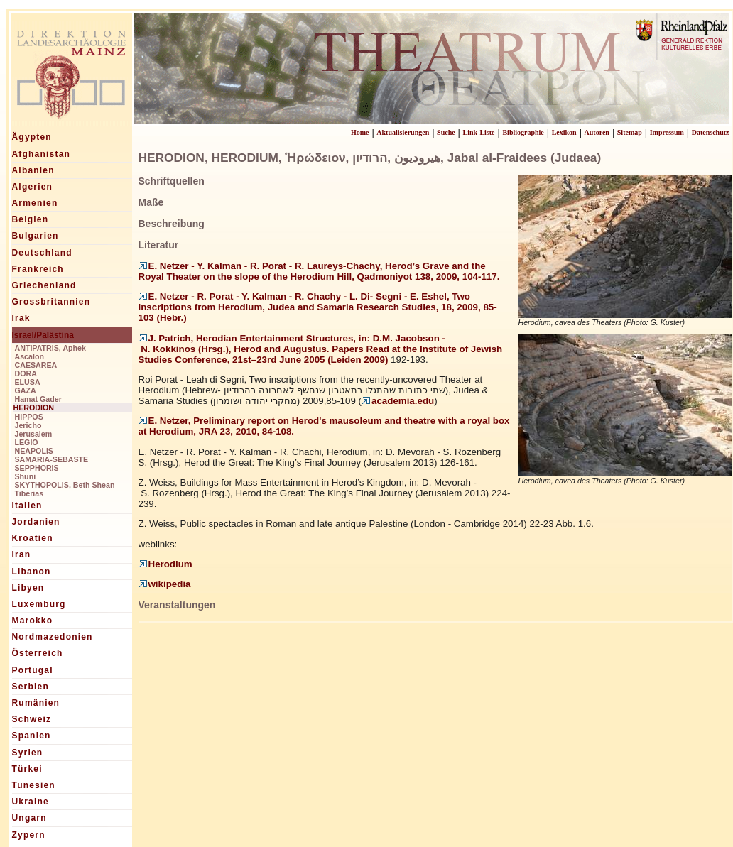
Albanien (33, 170)
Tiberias (29, 493)
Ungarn (29, 818)
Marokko (32, 620)
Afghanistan (41, 154)
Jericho (28, 425)
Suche (446, 132)
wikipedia (165, 584)
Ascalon (29, 356)
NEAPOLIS (34, 451)
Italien (27, 505)
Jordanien (36, 522)
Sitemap (629, 132)
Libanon (31, 571)
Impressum (667, 132)
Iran (21, 554)
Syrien (27, 753)
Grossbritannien (51, 302)
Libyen (28, 588)
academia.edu (398, 400)
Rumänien (36, 703)
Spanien (31, 736)
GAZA (25, 390)
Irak (21, 318)
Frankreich (38, 269)
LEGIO (26, 442)
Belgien (30, 219)
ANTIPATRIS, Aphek (50, 348)
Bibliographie (522, 132)
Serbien (30, 687)
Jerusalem (34, 434)
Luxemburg (39, 604)
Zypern (28, 835)
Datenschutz (710, 132)
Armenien (35, 203)
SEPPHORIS (37, 468)
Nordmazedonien (52, 637)
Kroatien (32, 538)
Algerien (32, 187)
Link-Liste (479, 132)
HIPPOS (29, 416)
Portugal (32, 670)
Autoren (597, 132)
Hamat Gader (38, 399)
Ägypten (32, 137)
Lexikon (564, 132)
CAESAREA (36, 365)
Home (360, 132)
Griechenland (44, 285)
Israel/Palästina (43, 335)
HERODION (33, 407)
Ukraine (30, 802)
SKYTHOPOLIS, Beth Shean (65, 485)
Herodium (165, 564)
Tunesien (33, 785)
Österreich (37, 653)
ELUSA (27, 382)
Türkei (27, 769)
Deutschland (42, 253)
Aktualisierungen (402, 132)
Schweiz (32, 719)
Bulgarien (35, 236)
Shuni (25, 476)
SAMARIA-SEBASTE (52, 459)
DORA (26, 373)
